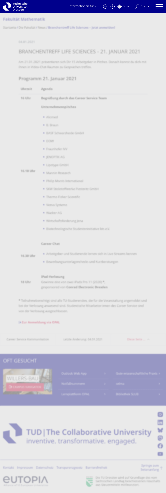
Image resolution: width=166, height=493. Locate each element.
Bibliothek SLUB (127, 394)
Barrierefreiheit (96, 467)
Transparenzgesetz (69, 467)
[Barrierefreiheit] (112, 7)
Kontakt (8, 467)
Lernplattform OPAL (75, 394)
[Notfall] (105, 7)
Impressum (25, 467)
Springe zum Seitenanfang (150, 468)
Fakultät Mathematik (24, 20)
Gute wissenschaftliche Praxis (136, 373)
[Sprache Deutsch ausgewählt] (123, 6)
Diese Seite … (136, 339)
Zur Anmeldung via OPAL (41, 322)
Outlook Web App (74, 373)
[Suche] (142, 6)
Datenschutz (44, 467)
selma (120, 384)
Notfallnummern (73, 384)
